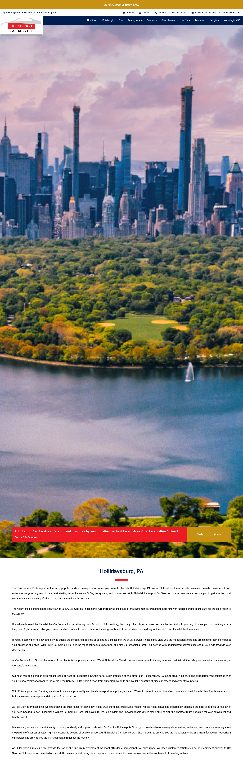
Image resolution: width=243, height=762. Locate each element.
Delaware (152, 20)
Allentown (92, 20)
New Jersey (168, 20)
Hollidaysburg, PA (46, 12)
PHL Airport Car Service (19, 12)
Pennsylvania (135, 20)
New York (185, 20)
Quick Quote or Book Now (121, 4)
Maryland (200, 20)
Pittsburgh (107, 20)
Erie (120, 20)
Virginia (215, 20)
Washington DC (232, 20)
